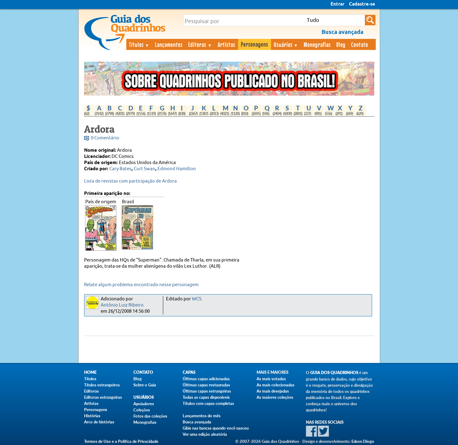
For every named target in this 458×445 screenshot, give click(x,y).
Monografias (317, 44)
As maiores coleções (275, 397)
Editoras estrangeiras (103, 397)
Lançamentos (169, 44)
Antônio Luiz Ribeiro (122, 305)
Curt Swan (144, 169)
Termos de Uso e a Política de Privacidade (121, 441)
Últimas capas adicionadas (206, 378)
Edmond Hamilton (176, 169)
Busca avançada (197, 421)
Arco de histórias (99, 421)
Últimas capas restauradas (206, 384)
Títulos (139, 44)
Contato (359, 44)
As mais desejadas (273, 391)
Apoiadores (143, 403)
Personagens (254, 44)
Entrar (337, 4)
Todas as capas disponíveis (206, 397)
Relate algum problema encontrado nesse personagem (141, 285)
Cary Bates (120, 169)
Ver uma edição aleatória (205, 434)
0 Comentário (105, 138)
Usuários (286, 44)
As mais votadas (271, 378)
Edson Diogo (362, 441)
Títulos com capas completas (208, 403)
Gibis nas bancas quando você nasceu (216, 428)
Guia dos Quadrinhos (334, 372)
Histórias (92, 415)
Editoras (200, 44)
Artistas (226, 44)
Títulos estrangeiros (102, 384)
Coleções (141, 409)
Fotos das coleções (150, 416)
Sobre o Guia (144, 384)
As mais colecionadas (275, 384)
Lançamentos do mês (202, 415)
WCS (196, 299)
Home (90, 372)
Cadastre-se (362, 4)
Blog (341, 44)
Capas (189, 372)
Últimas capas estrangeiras (207, 391)
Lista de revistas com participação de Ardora (130, 181)
